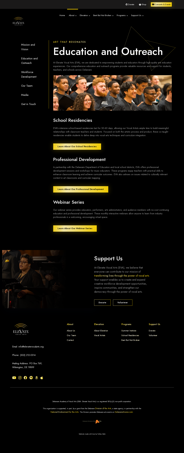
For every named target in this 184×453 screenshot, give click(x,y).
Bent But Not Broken (100, 15)
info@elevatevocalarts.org (31, 346)
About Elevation (101, 330)
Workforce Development (28, 74)
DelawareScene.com (124, 412)
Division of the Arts (103, 408)
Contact (70, 340)
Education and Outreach (29, 60)
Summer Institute (128, 330)
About (69, 15)
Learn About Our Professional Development (81, 189)
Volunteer (122, 302)
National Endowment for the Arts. (65, 412)
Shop (142, 4)
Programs (119, 15)
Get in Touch (28, 104)
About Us (71, 330)
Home (59, 15)
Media (24, 95)
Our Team (27, 86)
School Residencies (130, 335)
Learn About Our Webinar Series (75, 228)
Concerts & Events (161, 4)
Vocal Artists (99, 335)
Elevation (82, 15)
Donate (129, 4)
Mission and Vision (28, 47)
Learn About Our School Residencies (77, 146)
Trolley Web (101, 434)
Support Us (134, 15)
